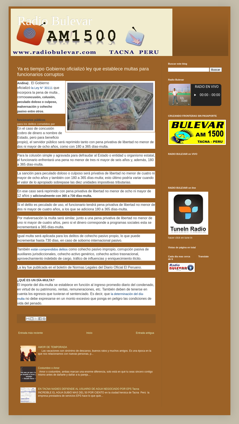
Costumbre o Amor (49, 368)
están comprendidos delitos (49, 249)
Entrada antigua (145, 332)
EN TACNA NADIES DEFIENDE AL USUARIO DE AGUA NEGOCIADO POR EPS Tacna (88, 388)
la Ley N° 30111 (42, 88)
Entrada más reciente (30, 332)
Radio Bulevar (54, 21)
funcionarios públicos (31, 120)
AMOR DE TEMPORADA (52, 347)
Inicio (89, 332)
